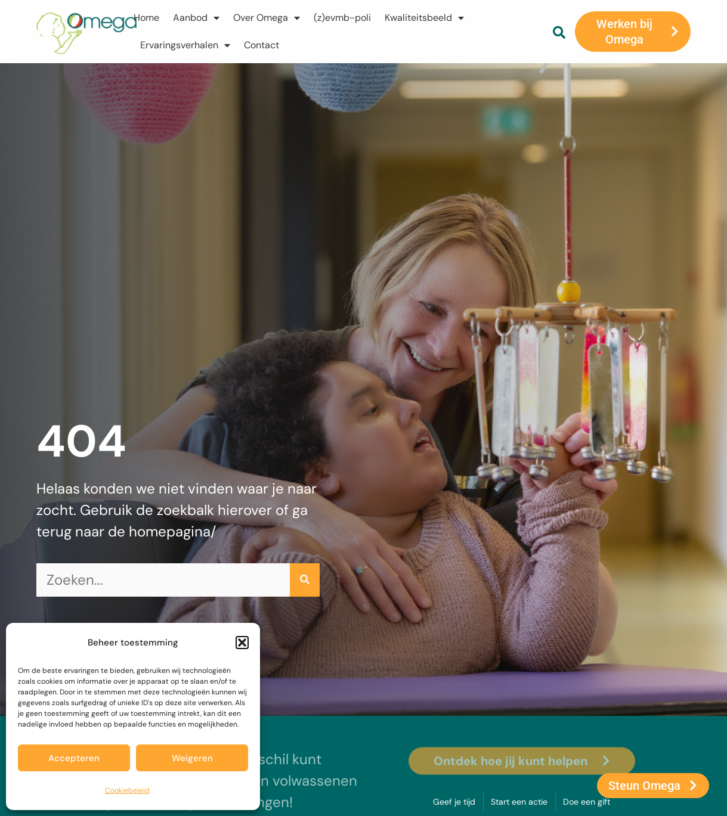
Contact (261, 45)
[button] (242, 643)
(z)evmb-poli (342, 17)
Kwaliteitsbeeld (424, 18)
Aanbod (196, 18)
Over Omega (266, 18)
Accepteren (74, 758)
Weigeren (192, 758)
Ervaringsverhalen (185, 45)
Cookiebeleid (127, 790)
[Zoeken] (305, 580)
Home (146, 17)
